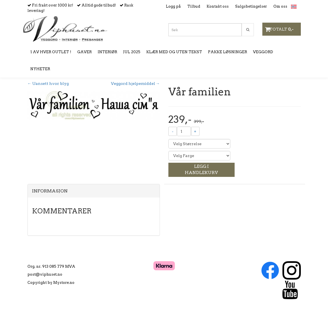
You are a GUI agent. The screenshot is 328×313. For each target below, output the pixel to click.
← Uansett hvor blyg (48, 83)
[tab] (94, 191)
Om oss (280, 6)
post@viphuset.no (44, 274)
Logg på (173, 6)
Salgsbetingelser (251, 6)
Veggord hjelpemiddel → (135, 83)
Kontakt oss (218, 6)
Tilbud (193, 6)
